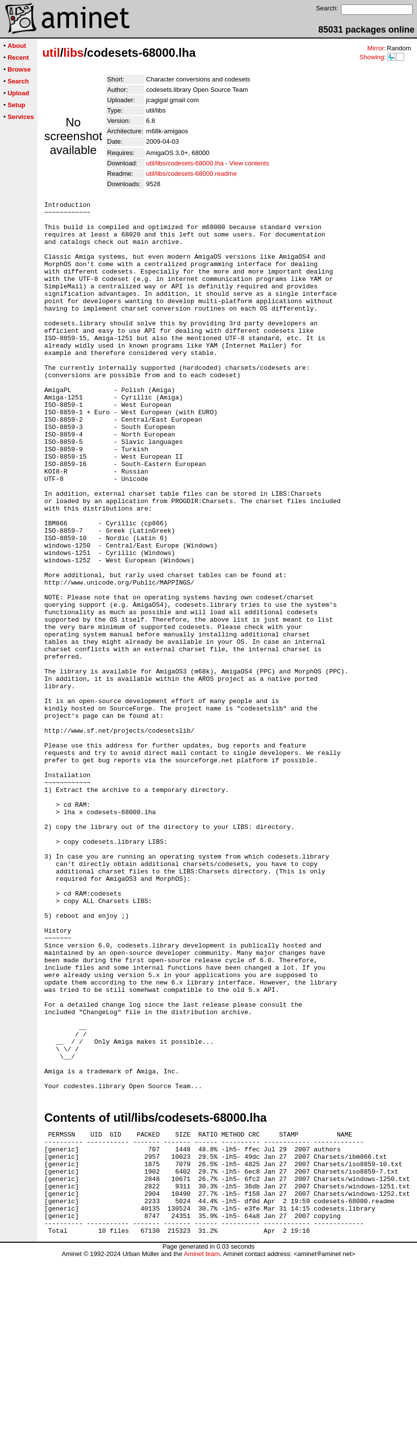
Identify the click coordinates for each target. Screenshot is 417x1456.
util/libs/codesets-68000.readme (191, 173)
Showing (371, 57)
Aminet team (202, 1452)
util (51, 52)
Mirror (375, 48)
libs (73, 52)
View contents (249, 163)
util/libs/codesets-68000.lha (185, 163)
